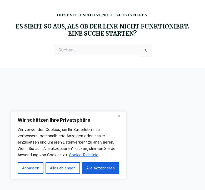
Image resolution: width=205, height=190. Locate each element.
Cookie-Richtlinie (83, 155)
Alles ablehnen (63, 168)
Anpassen (30, 168)
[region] (68, 145)
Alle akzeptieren (100, 168)
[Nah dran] (121, 116)
